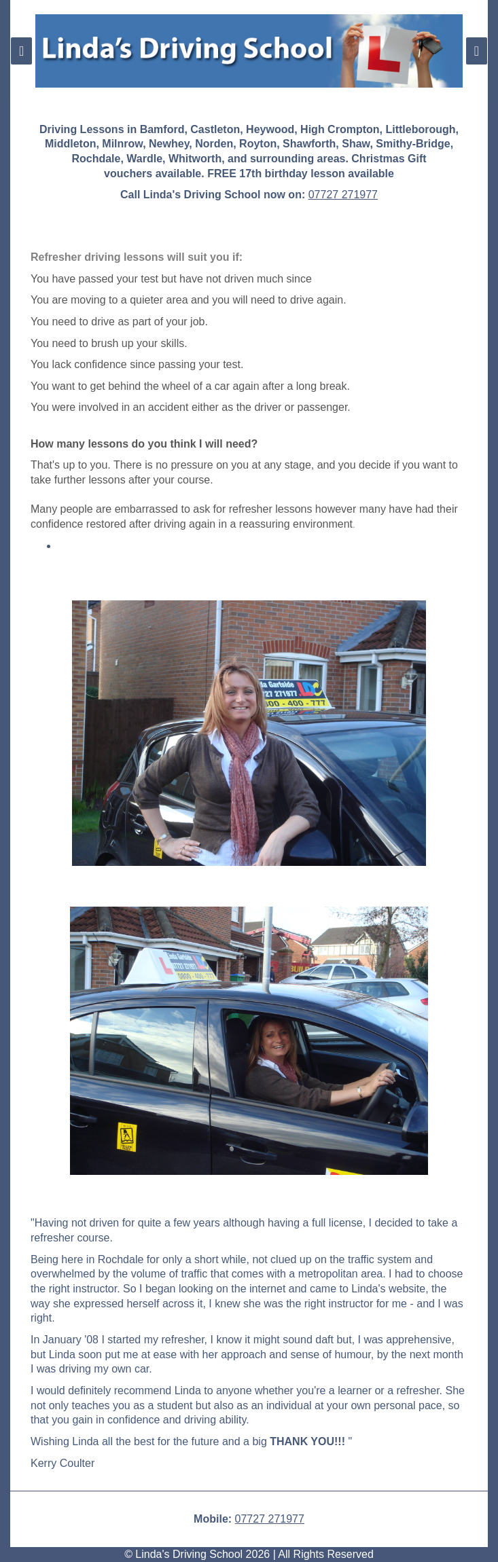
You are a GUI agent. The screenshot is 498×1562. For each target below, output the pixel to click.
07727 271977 (343, 194)
